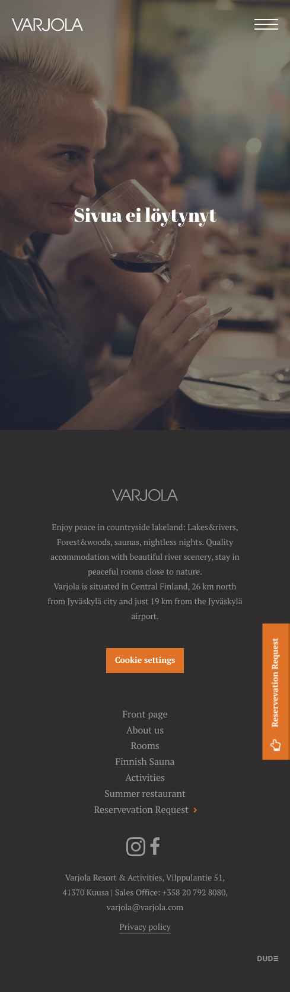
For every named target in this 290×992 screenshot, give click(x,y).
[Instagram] (135, 854)
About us (145, 730)
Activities (145, 777)
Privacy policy (145, 927)
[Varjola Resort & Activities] (47, 40)
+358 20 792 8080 (193, 893)
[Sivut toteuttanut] (267, 958)
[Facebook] (154, 854)
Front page (144, 714)
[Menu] (266, 25)
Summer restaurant (145, 793)
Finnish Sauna (144, 761)
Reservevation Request (275, 696)
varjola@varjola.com (145, 907)
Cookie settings (145, 660)
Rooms (144, 745)
